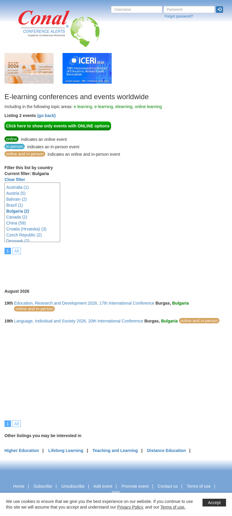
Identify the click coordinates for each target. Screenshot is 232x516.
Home (18, 486)
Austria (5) (16, 193)
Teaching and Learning (115, 450)
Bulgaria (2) (17, 211)
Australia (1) (17, 187)
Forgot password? (179, 16)
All (16, 251)
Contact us (168, 486)
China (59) (16, 223)
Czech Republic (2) (24, 235)
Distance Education (166, 450)
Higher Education (21, 450)
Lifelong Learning (65, 450)
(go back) (46, 115)
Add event (103, 486)
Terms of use (199, 486)
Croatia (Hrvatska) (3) (26, 229)
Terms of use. (173, 507)
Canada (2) (16, 217)
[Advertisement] (112, 267)
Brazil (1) (14, 205)
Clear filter (14, 179)
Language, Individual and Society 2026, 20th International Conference (78, 321)
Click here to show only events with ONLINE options (58, 126)
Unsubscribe (73, 486)
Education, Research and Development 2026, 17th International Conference (84, 303)
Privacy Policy (130, 507)
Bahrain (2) (16, 199)
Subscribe (43, 486)
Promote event (135, 486)
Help (116, 492)
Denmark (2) (17, 240)
